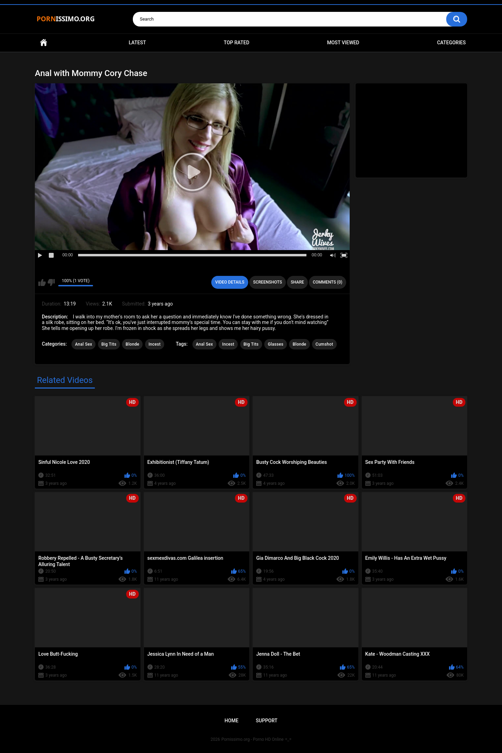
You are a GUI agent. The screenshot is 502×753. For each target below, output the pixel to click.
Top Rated (236, 42)
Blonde (132, 344)
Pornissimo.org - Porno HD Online (252, 739)
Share (297, 282)
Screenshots (267, 282)
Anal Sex (83, 344)
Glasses (275, 344)
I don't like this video (51, 282)
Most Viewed (343, 42)
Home (43, 43)
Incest (155, 344)
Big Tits (108, 344)
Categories (451, 42)
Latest (137, 42)
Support (266, 720)
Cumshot (324, 344)
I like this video (42, 282)
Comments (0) (327, 282)
